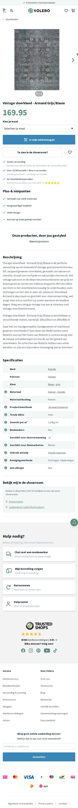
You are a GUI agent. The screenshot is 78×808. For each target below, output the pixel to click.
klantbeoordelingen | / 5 (39, 631)
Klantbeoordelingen (13, 713)
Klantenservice (10, 678)
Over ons (45, 678)
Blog (42, 692)
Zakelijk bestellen (49, 706)
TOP (74, 522)
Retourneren (9, 699)
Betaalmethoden (11, 685)
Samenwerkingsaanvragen (54, 713)
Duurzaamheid (47, 720)
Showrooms (46, 685)
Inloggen (7, 706)
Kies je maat (10, 121)
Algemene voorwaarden (20, 803)
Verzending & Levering (14, 692)
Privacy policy (46, 803)
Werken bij (45, 699)
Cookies (63, 803)
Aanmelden (39, 756)
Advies (6, 720)
